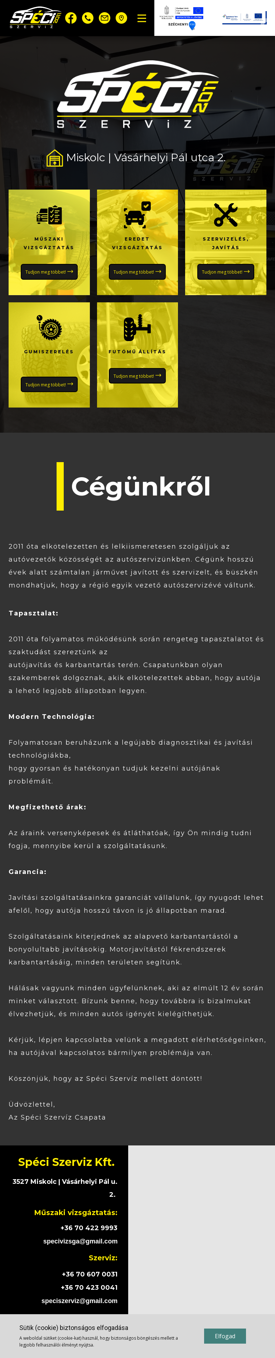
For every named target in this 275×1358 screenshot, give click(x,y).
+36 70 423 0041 (89, 1288)
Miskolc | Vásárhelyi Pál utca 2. (137, 157)
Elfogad (225, 1336)
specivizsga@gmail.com (80, 1241)
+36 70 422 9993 (89, 1228)
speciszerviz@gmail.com (80, 1300)
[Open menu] (142, 18)
